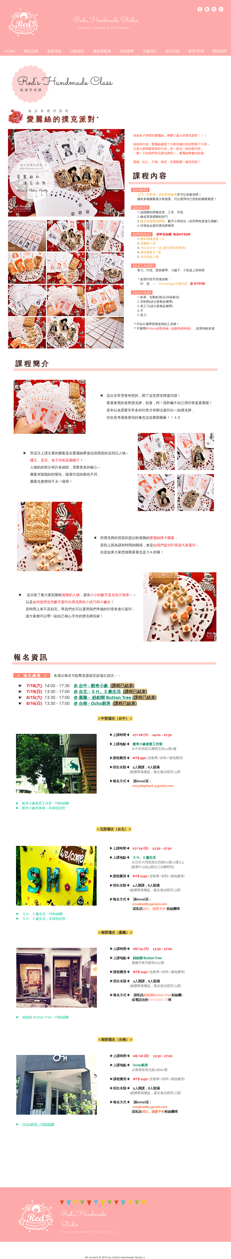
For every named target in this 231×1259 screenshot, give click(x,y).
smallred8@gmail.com (149, 904)
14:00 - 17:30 (80, 685)
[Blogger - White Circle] (207, 9)
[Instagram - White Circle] (214, 9)
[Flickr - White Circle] (221, 9)
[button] (77, 51)
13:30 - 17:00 (86, 691)
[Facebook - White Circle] (200, 9)
